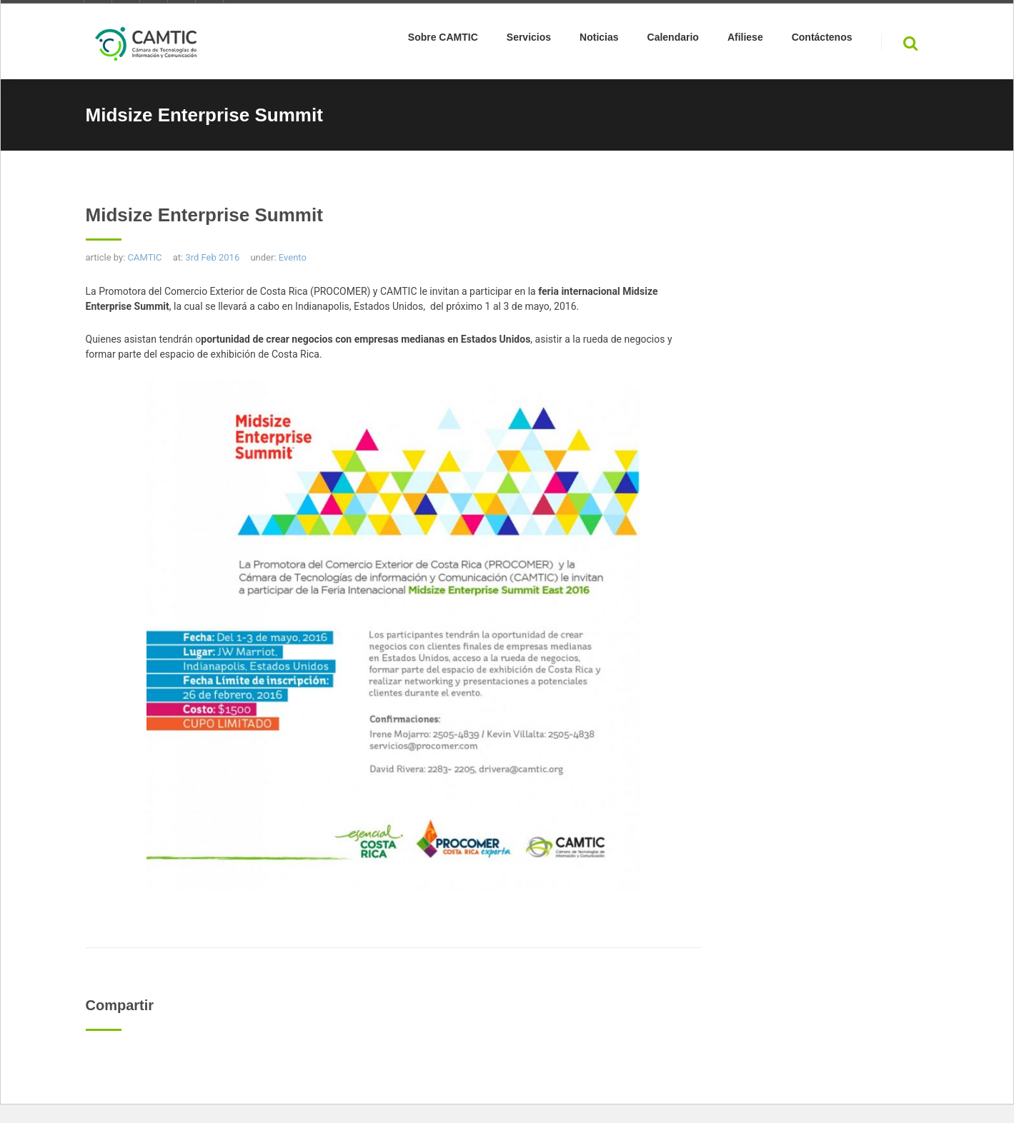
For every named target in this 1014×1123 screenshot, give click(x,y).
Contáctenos (822, 40)
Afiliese (745, 40)
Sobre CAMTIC (443, 40)
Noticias (599, 40)
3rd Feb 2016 (212, 257)
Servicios (529, 40)
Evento (293, 257)
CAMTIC (145, 257)
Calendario (673, 40)
